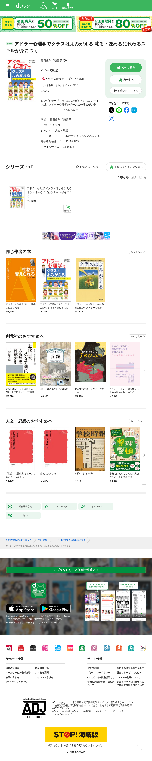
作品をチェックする (128, 90)
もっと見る (136, 251)
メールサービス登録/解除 (18, 672)
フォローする (65, 60)
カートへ (128, 79)
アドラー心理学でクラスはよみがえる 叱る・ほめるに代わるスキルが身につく (49, 192)
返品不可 (45, 91)
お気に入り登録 (89, 166)
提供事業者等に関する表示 (130, 668)
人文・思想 (61, 130)
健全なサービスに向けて (129, 672)
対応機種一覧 (42, 668)
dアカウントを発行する (62, 745)
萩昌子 (58, 60)
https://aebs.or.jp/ (63, 714)
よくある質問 (42, 672)
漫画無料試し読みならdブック (18, 540)
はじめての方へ (13, 668)
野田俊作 (46, 60)
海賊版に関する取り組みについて (100, 683)
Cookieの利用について (128, 677)
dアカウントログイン (16, 682)
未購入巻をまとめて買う (128, 166)
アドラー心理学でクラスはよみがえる (77, 135)
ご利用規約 (93, 668)
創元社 (56, 125)
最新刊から (138, 177)
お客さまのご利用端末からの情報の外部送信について (130, 683)
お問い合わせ (12, 677)
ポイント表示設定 (44, 677)
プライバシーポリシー (98, 672)
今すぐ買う (128, 67)
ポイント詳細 (76, 78)
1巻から (123, 177)
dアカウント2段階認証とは (101, 677)
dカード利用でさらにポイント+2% (58, 85)
